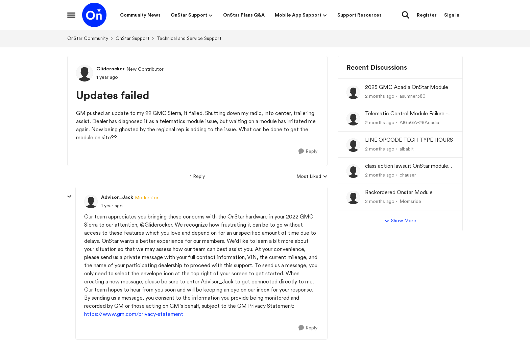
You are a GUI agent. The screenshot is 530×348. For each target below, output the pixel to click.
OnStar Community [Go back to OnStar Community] (87, 38)
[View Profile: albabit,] (353, 145)
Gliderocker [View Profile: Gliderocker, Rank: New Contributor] (110, 68)
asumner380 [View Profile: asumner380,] (413, 96)
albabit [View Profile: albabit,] (407, 148)
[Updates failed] (112, 205)
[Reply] (308, 151)
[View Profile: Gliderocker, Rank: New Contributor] (84, 73)
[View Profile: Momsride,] (353, 197)
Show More (400, 221)
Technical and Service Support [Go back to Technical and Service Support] (189, 38)
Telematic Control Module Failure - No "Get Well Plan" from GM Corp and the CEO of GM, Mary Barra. (406, 113)
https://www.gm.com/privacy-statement (133, 314)
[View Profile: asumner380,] (353, 92)
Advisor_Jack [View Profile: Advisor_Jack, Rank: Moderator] (117, 197)
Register (427, 15)
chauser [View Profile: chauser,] (408, 175)
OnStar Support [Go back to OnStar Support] (132, 38)
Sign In (451, 15)
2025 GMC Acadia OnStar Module (406, 87)
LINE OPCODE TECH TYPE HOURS (409, 140)
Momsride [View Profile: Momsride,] (410, 201)
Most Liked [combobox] (312, 176)
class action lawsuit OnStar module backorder (406, 166)
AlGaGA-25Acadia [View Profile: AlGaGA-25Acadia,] (419, 122)
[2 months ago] (379, 96)
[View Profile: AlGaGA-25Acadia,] (353, 118)
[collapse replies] (70, 196)
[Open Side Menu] (71, 15)
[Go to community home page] (94, 15)
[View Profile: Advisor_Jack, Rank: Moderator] (91, 201)
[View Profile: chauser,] (353, 171)
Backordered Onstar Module (399, 192)
